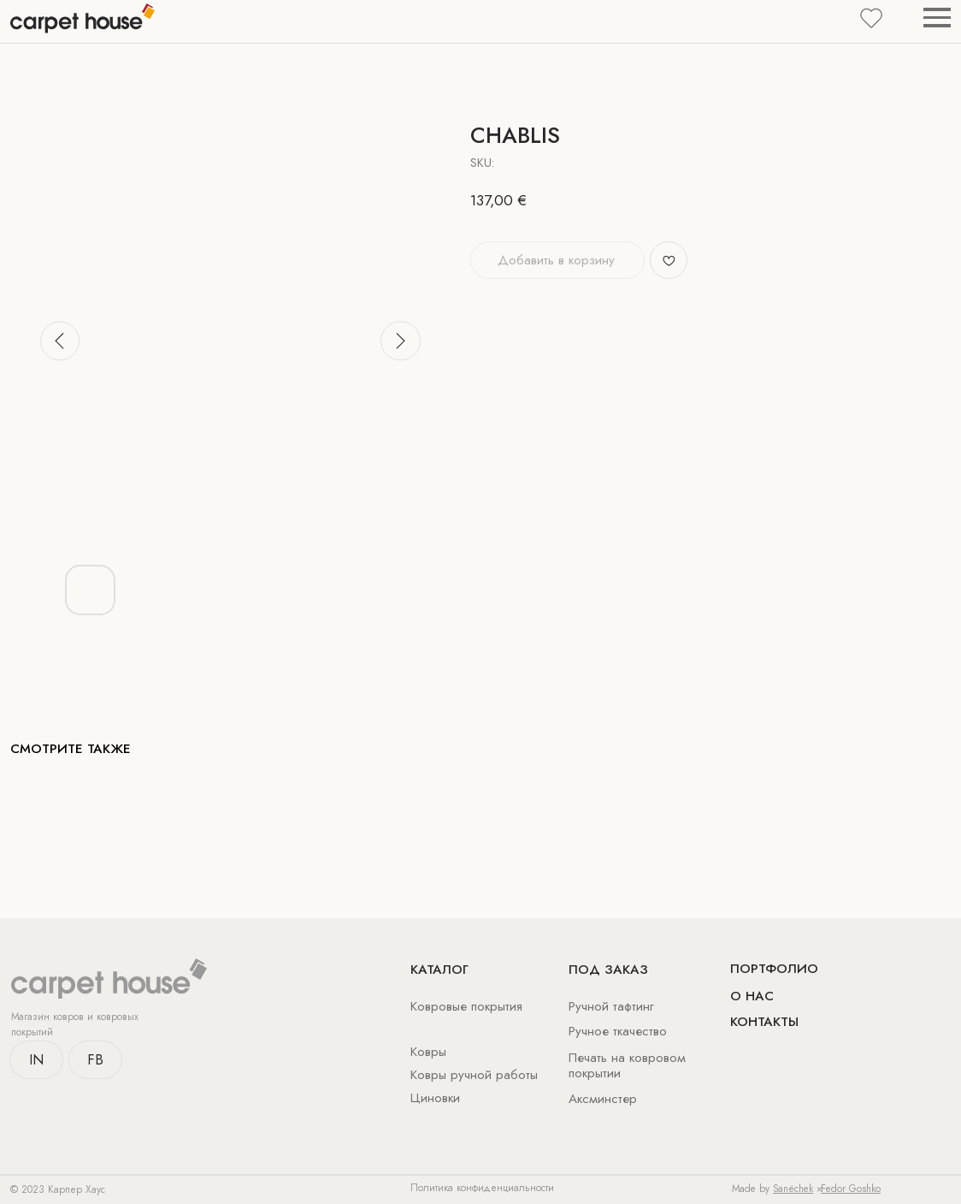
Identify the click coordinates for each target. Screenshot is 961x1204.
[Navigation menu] (937, 17)
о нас (752, 996)
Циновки (435, 1097)
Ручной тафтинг (611, 1006)
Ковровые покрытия (466, 1006)
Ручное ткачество (618, 1031)
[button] (871, 17)
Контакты (764, 1021)
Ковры (428, 1051)
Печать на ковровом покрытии (627, 1065)
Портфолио (774, 968)
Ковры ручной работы (474, 1074)
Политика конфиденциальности (482, 1187)
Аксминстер (603, 1098)
